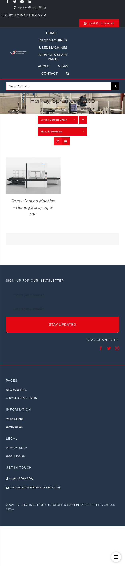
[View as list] (66, 141)
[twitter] (14, 1)
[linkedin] (29, 1)
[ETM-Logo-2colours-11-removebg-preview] (18, 50)
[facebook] (7, 1)
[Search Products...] (58, 86)
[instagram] (117, 348)
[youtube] (22, 1)
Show (51, 131)
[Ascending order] (83, 120)
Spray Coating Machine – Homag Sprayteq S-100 (33, 207)
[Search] (115, 86)
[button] (67, 73)
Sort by (54, 119)
